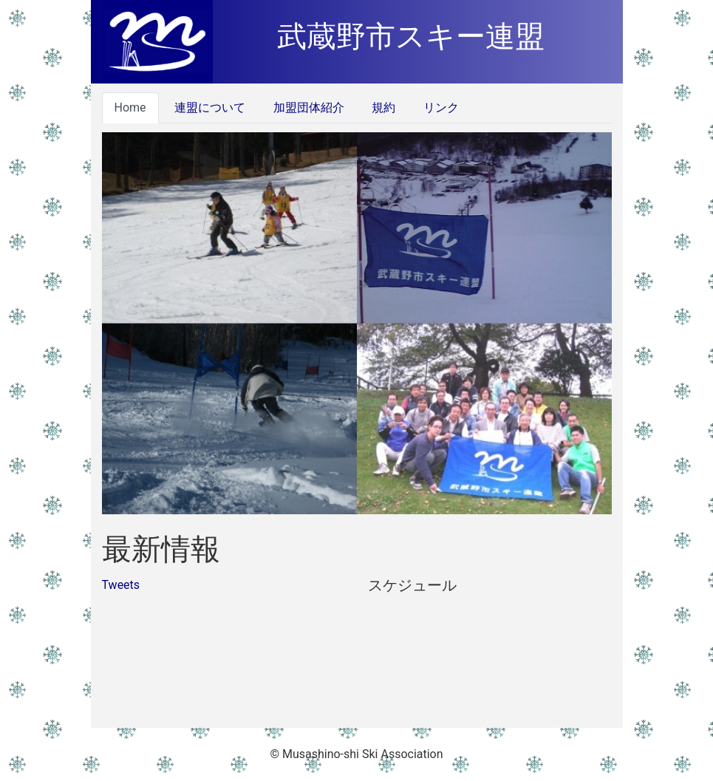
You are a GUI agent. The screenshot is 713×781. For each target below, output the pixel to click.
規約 (382, 107)
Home (130, 107)
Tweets (121, 585)
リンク (439, 107)
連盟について (208, 107)
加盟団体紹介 (307, 107)
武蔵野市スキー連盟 (411, 36)
